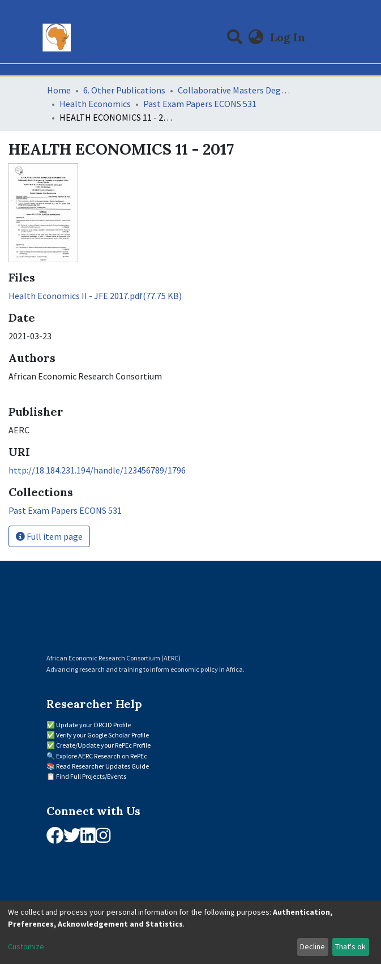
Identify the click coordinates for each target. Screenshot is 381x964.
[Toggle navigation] (328, 37)
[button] (255, 37)
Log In (288, 37)
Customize (26, 946)
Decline (312, 946)
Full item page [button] (49, 536)
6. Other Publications (124, 90)
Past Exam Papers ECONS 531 (199, 103)
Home (59, 90)
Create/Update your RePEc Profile (103, 745)
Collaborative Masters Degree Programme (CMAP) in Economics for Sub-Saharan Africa (234, 90)
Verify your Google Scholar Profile (102, 735)
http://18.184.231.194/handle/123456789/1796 (97, 470)
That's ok (350, 946)
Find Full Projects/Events (91, 776)
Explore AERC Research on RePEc (101, 756)
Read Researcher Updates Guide (102, 766)
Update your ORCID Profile (93, 724)
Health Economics (95, 103)
